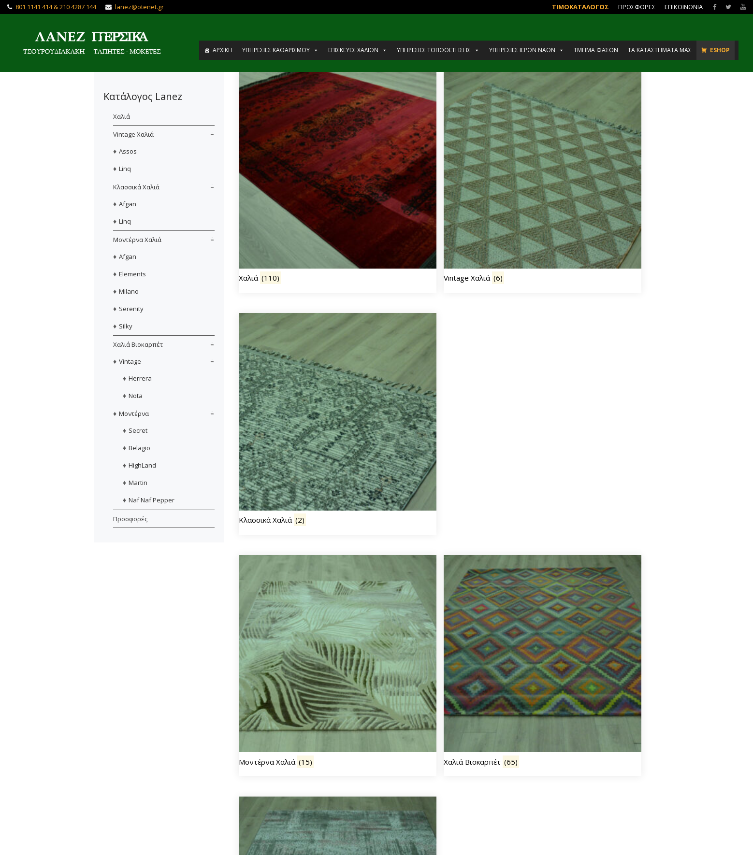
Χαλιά (121, 116)
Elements (132, 274)
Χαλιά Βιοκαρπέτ (138, 344)
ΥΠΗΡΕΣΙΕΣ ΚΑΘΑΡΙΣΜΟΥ (280, 50)
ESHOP (720, 50)
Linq (125, 168)
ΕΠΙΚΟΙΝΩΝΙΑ (684, 6)
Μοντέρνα (134, 413)
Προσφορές (130, 518)
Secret (138, 430)
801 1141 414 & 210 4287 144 (55, 6)
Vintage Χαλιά (133, 134)
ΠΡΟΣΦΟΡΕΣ (636, 6)
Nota (136, 395)
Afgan (127, 204)
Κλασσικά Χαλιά (136, 187)
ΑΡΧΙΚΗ (222, 50)
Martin (138, 482)
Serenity (131, 308)
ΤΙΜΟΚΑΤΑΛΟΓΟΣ (580, 6)
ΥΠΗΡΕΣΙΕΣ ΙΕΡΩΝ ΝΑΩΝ (526, 50)
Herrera (140, 378)
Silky (125, 326)
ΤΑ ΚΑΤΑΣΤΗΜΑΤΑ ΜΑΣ (660, 50)
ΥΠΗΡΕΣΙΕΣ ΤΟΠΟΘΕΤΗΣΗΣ (438, 50)
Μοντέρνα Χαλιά (137, 239)
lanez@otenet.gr (139, 6)
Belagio (139, 447)
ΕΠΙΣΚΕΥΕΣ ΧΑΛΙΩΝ (357, 50)
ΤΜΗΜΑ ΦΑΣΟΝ (596, 50)
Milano (129, 291)
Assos (128, 151)
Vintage (130, 361)
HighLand (142, 465)
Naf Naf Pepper (151, 500)
